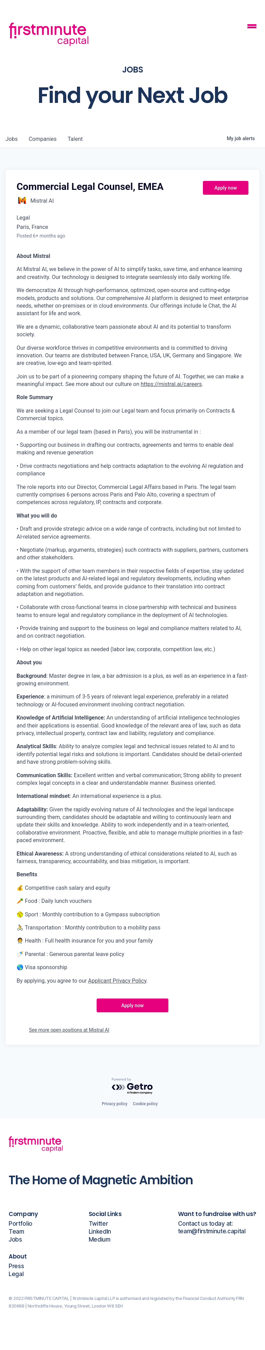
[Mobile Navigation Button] (252, 27)
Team (16, 1231)
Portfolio (20, 1224)
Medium (99, 1239)
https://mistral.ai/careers (171, 384)
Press (16, 1266)
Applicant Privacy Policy (117, 980)
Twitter (98, 1224)
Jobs (15, 1239)
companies (43, 139)
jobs (12, 139)
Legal (16, 1274)
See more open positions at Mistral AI (69, 1030)
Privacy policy (114, 1103)
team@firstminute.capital (212, 1231)
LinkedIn (100, 1231)
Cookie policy (145, 1103)
